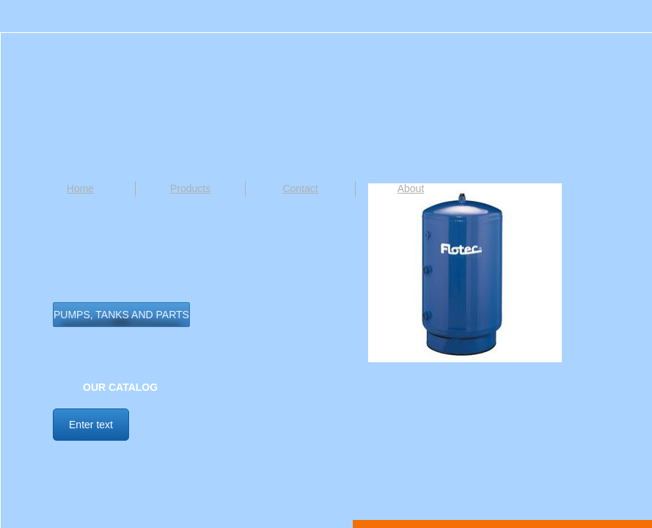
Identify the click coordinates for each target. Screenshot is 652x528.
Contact (300, 188)
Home (80, 188)
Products (190, 188)
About (411, 188)
